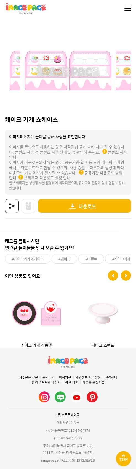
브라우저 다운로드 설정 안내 (47, 177)
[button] (113, 275)
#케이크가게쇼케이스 (28, 259)
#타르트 (91, 259)
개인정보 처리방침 (88, 377)
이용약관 (65, 377)
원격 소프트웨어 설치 (46, 382)
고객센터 (111, 377)
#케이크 (64, 259)
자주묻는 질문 (28, 377)
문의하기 (48, 377)
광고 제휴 (71, 382)
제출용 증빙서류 (93, 382)
